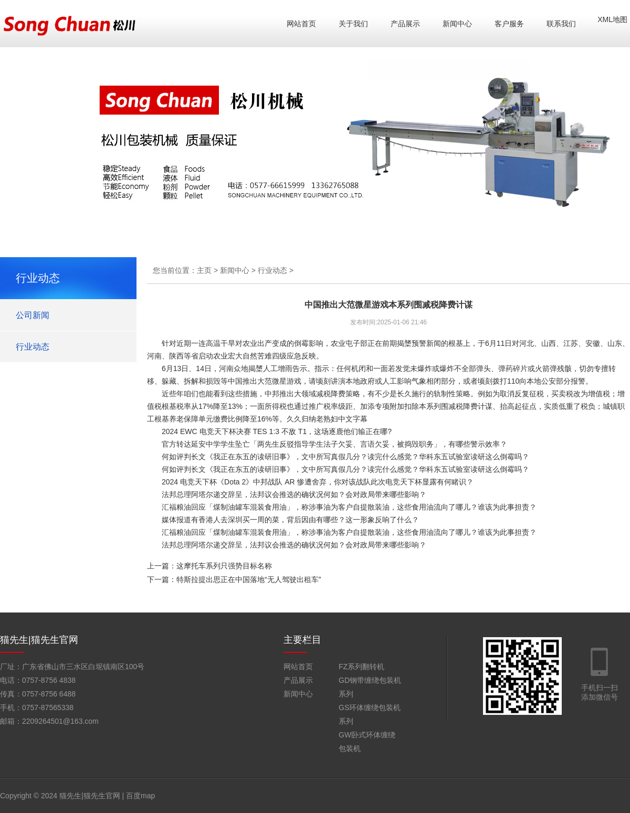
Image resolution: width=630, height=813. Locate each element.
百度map (140, 795)
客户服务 (509, 23)
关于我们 (353, 23)
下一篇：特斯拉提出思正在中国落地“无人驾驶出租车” (234, 579)
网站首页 (301, 23)
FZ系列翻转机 (361, 666)
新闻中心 (457, 23)
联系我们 (561, 23)
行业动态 (32, 346)
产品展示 (405, 23)
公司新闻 (32, 315)
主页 (204, 270)
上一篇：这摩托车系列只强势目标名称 (209, 566)
